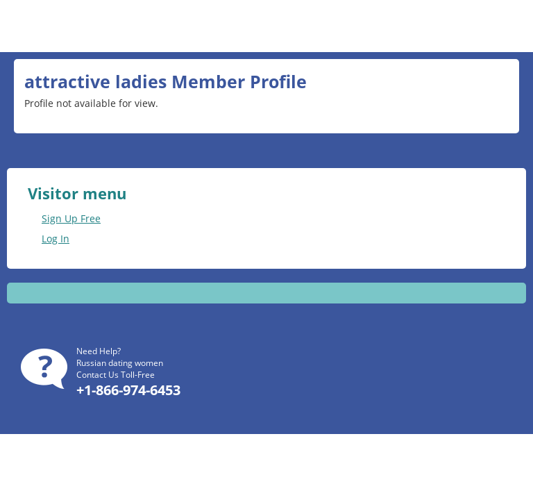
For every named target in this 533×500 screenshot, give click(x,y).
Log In (55, 238)
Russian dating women (119, 363)
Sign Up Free (71, 218)
